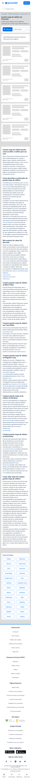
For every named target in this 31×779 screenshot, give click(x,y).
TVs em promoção (15, 711)
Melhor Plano (15, 665)
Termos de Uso (15, 647)
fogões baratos (21, 351)
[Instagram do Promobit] (15, 761)
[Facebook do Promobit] (6, 761)
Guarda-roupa (23, 14)
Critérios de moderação (15, 734)
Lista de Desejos (7, 222)
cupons (5, 261)
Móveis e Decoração (13, 14)
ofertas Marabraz (10, 420)
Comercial (15, 632)
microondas (16, 426)
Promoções (4, 14)
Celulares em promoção (15, 691)
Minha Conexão (15, 673)
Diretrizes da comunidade (15, 730)
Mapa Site (15, 651)
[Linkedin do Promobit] (20, 761)
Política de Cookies (15, 639)
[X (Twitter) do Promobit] (11, 761)
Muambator (15, 677)
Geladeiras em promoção (15, 703)
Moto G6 (5, 228)
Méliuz (15, 669)
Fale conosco (15, 635)
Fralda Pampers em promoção (15, 707)
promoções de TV (15, 384)
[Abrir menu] (3, 3)
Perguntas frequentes (15, 738)
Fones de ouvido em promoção (15, 695)
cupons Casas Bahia (17, 271)
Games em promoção (15, 699)
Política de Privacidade (15, 643)
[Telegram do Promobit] (24, 761)
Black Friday (11, 293)
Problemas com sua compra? (15, 742)
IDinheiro (15, 661)
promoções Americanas (9, 449)
